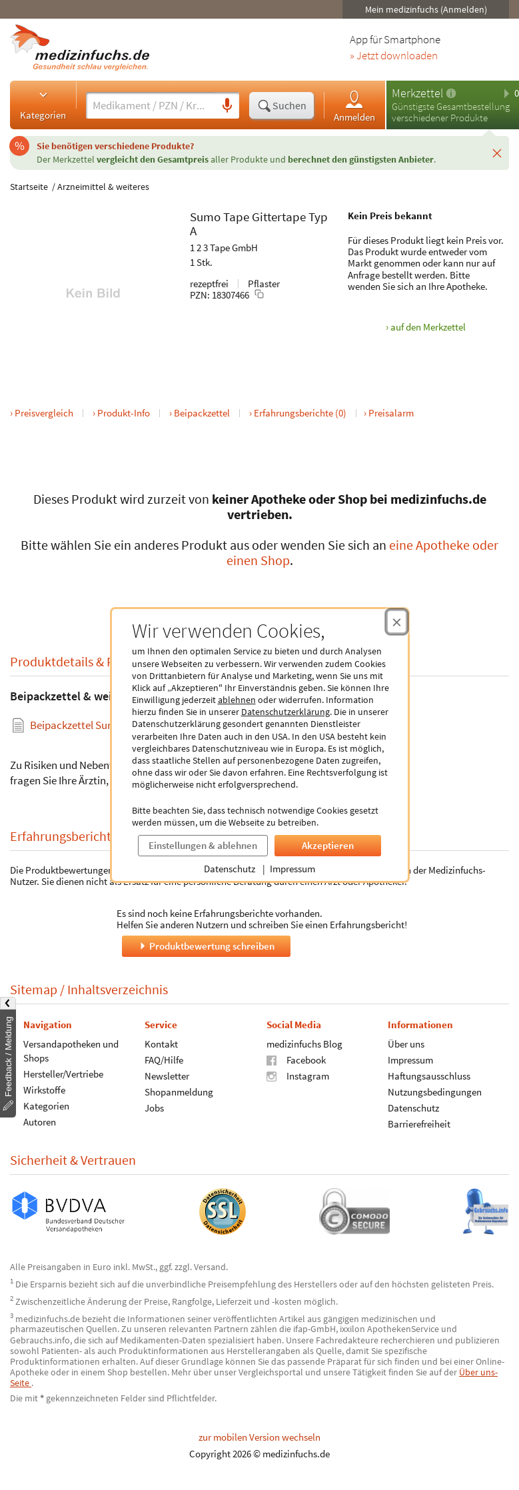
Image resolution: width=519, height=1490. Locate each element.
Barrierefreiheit (419, 1123)
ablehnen (237, 700)
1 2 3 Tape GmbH (224, 247)
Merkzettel (417, 93)
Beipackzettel (202, 412)
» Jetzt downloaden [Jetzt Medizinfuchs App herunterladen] (394, 56)
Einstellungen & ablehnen (203, 845)
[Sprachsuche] (227, 106)
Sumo (205, 217)
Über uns (406, 1043)
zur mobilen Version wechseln (259, 1437)
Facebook (296, 1059)
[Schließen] (497, 152)
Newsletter (167, 1075)
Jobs (154, 1107)
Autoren (39, 1121)
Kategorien (43, 104)
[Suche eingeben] (150, 105)
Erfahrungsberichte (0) (300, 412)
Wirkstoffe (44, 1089)
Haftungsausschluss (429, 1075)
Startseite (29, 187)
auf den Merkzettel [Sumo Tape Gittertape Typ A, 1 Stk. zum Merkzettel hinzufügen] (428, 327)
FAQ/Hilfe (164, 1059)
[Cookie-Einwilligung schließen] (397, 621)
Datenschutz (229, 868)
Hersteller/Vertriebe (63, 1073)
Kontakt (161, 1043)
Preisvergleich (44, 412)
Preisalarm (391, 412)
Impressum (292, 868)
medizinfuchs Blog (304, 1043)
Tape (236, 217)
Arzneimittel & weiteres (103, 187)
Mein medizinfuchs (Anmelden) (426, 9)
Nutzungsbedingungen (435, 1091)
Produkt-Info (123, 412)
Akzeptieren (328, 845)
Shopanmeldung (179, 1091)
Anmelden (354, 105)
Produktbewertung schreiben (205, 945)
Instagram (297, 1075)
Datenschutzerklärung (285, 712)
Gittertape (279, 217)
